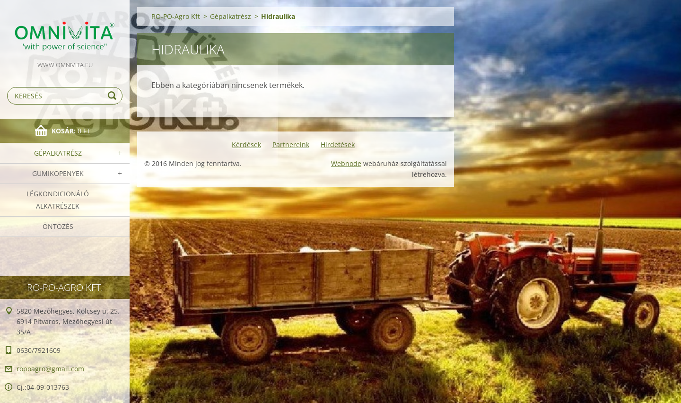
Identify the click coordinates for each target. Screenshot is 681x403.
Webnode (346, 163)
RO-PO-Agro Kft (175, 16)
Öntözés (58, 226)
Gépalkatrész (58, 153)
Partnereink (290, 144)
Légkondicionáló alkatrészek (57, 199)
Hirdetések (338, 144)
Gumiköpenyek (58, 173)
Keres (113, 96)
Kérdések (246, 144)
